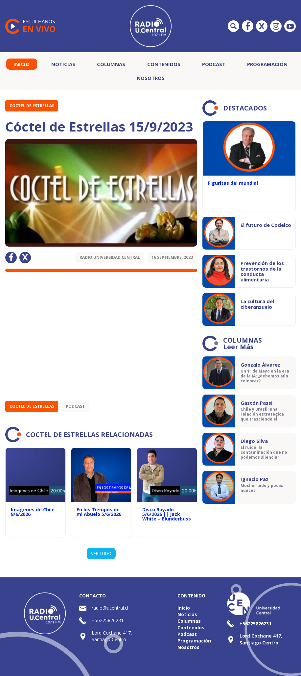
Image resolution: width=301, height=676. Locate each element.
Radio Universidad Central (110, 257)
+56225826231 (108, 620)
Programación (267, 64)
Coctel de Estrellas (32, 106)
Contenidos (163, 64)
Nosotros (151, 78)
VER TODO (101, 553)
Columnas (111, 64)
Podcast (213, 64)
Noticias (63, 64)
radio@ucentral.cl (110, 608)
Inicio (21, 64)
